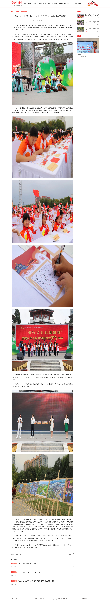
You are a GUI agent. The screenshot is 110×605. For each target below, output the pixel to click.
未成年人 (45, 3)
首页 (25, 3)
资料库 (79, 3)
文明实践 (34, 3)
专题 (76, 3)
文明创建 (29, 3)
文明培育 (40, 3)
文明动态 (16, 11)
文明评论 (61, 3)
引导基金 (66, 3)
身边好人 (56, 3)
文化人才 (71, 3)
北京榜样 (50, 3)
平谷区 (24, 11)
